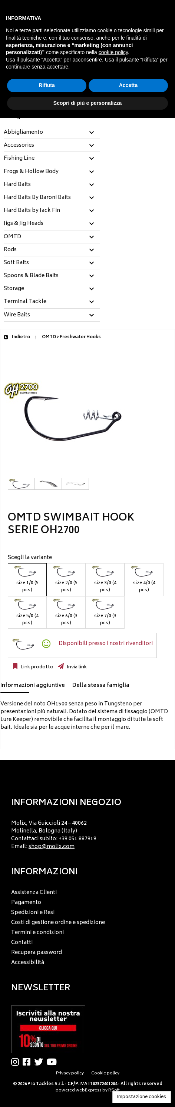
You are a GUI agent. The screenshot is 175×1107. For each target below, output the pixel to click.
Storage (14, 289)
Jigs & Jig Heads (23, 223)
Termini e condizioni (37, 932)
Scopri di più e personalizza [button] (87, 103)
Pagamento (26, 902)
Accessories (19, 145)
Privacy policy (70, 1073)
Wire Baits (17, 315)
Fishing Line (19, 158)
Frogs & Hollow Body (31, 172)
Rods (10, 250)
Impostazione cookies (141, 1097)
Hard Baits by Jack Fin (32, 210)
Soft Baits (16, 263)
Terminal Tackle (25, 302)
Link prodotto (36, 667)
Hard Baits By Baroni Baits (37, 198)
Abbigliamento (23, 132)
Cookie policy (105, 1073)
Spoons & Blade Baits (31, 276)
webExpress (89, 1090)
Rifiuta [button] (47, 85)
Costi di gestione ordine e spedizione (58, 922)
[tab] (52, 133)
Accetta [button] (128, 85)
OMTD (12, 237)
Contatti (22, 942)
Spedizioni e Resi (33, 912)
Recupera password (36, 952)
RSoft (114, 1090)
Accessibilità (27, 962)
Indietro (16, 337)
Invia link (76, 667)
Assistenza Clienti (34, 892)
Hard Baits (17, 185)
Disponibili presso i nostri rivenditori (106, 643)
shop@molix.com (52, 846)
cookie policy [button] (113, 52)
